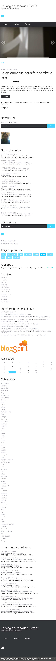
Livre (2, 464)
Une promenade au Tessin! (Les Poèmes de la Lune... (17, 156)
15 (28, 368)
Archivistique (4, 388)
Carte (4, 108)
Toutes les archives (6, 302)
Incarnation (12, 312)
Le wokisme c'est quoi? (8, 321)
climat (9, 257)
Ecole (2, 414)
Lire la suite (5, 96)
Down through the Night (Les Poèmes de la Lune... (16, 194)
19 (4, 370)
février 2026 (4, 282)
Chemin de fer (5, 395)
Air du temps (5, 383)
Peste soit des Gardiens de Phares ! (23, 559)
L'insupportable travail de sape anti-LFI (12, 314)
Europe (3, 433)
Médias (3, 471)
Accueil (6, 24)
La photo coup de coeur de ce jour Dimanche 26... (16, 319)
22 (28, 370)
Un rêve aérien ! (5, 175)
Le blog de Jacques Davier (19, 6)
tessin (2, 104)
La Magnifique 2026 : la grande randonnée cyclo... (16, 335)
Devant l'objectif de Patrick (42, 319)
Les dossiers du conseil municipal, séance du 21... (16, 324)
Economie (4, 419)
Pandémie (4, 493)
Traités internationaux (7, 524)
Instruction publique (7, 460)
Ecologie (3, 417)
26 (4, 372)
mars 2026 (4, 280)
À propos (27, 24)
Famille (3, 436)
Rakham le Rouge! (6, 188)
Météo (3, 474)
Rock (2, 510)
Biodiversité (4, 390)
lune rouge (28, 254)
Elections (3, 424)
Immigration (4, 455)
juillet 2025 (4, 299)
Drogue (3, 409)
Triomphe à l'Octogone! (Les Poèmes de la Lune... (16, 207)
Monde (3, 481)
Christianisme (5, 397)
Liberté (29, 314)
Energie (3, 428)
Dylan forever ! (16, 566)
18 (51, 368)
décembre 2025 (5, 287)
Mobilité (3, 479)
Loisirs (3, 467)
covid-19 (49, 102)
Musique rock (5, 486)
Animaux (3, 385)
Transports (4, 529)
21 (20, 370)
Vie (2, 534)
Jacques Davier (5, 553)
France (3, 440)
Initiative (3, 457)
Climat (3, 402)
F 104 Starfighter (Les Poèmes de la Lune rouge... (16, 162)
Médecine (4, 469)
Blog (2, 393)
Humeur (25, 102)
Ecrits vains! (4, 421)
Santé (2, 512)
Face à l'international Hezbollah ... (11, 326)
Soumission (4, 517)
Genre (2, 445)
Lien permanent (7, 102)
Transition (4, 526)
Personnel (4, 495)
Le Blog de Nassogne (39, 335)
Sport (2, 519)
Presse (3, 503)
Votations (4, 538)
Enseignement (5, 431)
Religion (3, 507)
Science (3, 514)
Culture (3, 407)
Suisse (30, 102)
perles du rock (12, 254)
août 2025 (4, 297)
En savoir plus (30, 659)
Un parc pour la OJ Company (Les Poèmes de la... (16, 201)
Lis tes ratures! (5, 462)
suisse (3, 254)
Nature (3, 488)
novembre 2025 (5, 289)
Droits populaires (6, 412)
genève (50, 254)
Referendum (4, 505)
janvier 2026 (4, 285)
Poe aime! (4, 498)
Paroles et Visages (23, 321)
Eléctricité (4, 426)
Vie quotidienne (5, 536)
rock (3, 257)
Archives (16, 24)
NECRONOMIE (34, 328)
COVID (3, 405)
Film (2, 438)
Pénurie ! (3, 312)
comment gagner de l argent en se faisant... (14, 328)
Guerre (3, 448)
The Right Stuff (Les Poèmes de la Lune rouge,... (15, 169)
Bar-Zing (26, 326)
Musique (3, 483)
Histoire (3, 450)
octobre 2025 (5, 292)
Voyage (3, 541)
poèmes (36, 254)
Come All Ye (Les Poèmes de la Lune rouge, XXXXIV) (16, 214)
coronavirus (42, 102)
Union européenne (6, 531)
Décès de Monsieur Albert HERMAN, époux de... (15, 331)
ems (6, 104)
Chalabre (36, 324)
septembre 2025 (6, 294)
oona (20, 254)
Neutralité (4, 491)
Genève (3, 443)
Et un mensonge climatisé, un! (10, 181)
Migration (4, 476)
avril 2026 (4, 277)
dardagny (16, 257)
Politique (3, 500)
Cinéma (3, 400)
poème (43, 254)
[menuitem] (6, 24)
